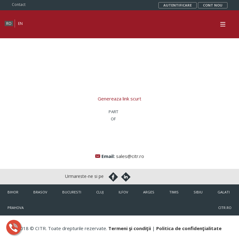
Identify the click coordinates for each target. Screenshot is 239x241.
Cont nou (213, 5)
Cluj (100, 192)
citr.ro (225, 207)
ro (9, 23)
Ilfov (123, 192)
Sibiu (198, 192)
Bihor (12, 192)
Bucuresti (71, 192)
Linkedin (125, 177)
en (20, 23)
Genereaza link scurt (119, 98)
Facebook (113, 177)
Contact (19, 4)
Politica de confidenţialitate (189, 228)
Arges (148, 192)
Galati (224, 192)
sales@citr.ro (130, 156)
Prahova (15, 207)
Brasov (40, 192)
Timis (174, 192)
